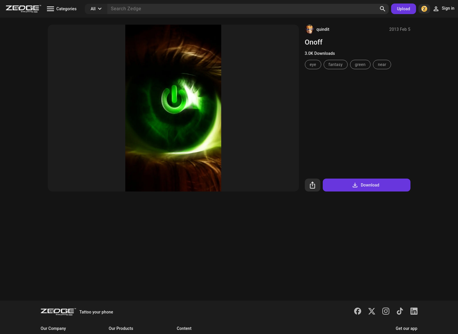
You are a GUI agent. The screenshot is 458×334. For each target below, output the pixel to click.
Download (365, 185)
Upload (403, 8)
